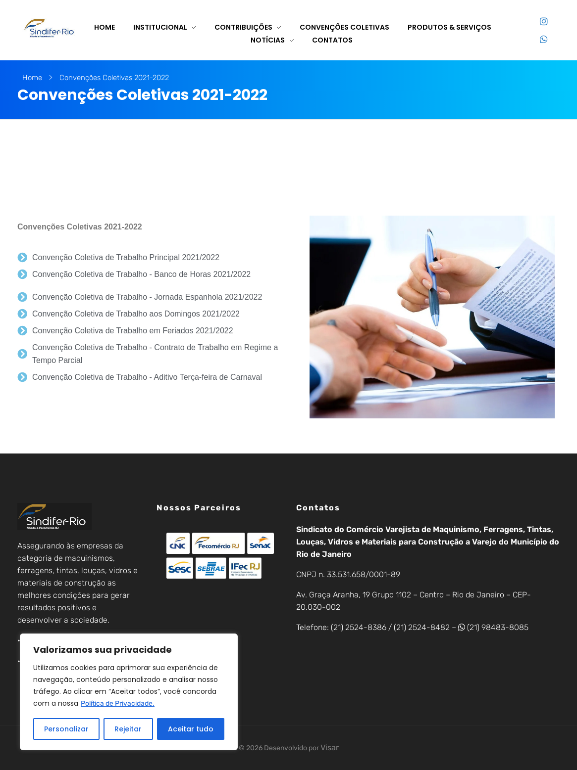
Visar (329, 747)
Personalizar (66, 729)
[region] (129, 692)
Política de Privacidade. (118, 703)
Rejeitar (128, 729)
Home (32, 77)
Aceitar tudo (190, 729)
